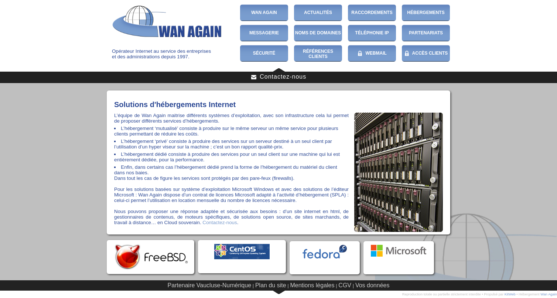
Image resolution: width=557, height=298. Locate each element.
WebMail (372, 53)
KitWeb (510, 294)
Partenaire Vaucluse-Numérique (209, 285)
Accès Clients (426, 53)
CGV (344, 285)
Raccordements (371, 12)
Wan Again (264, 12)
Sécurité (264, 53)
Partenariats (426, 32)
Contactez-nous (279, 76)
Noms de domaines (318, 32)
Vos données (372, 285)
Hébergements (425, 12)
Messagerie (264, 32)
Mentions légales (312, 285)
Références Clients (318, 54)
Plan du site (270, 285)
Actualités (318, 12)
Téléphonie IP (372, 32)
